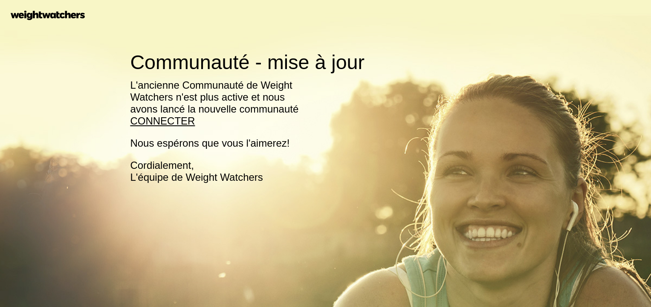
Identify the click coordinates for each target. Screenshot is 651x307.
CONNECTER (162, 121)
